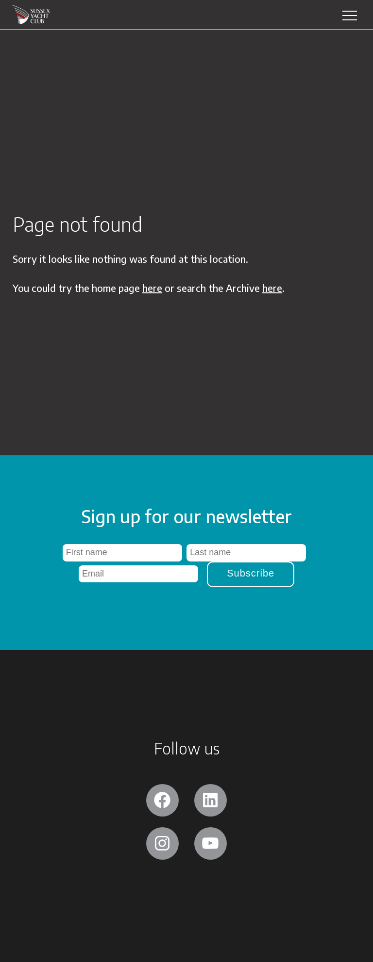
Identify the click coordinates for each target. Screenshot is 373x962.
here (152, 288)
